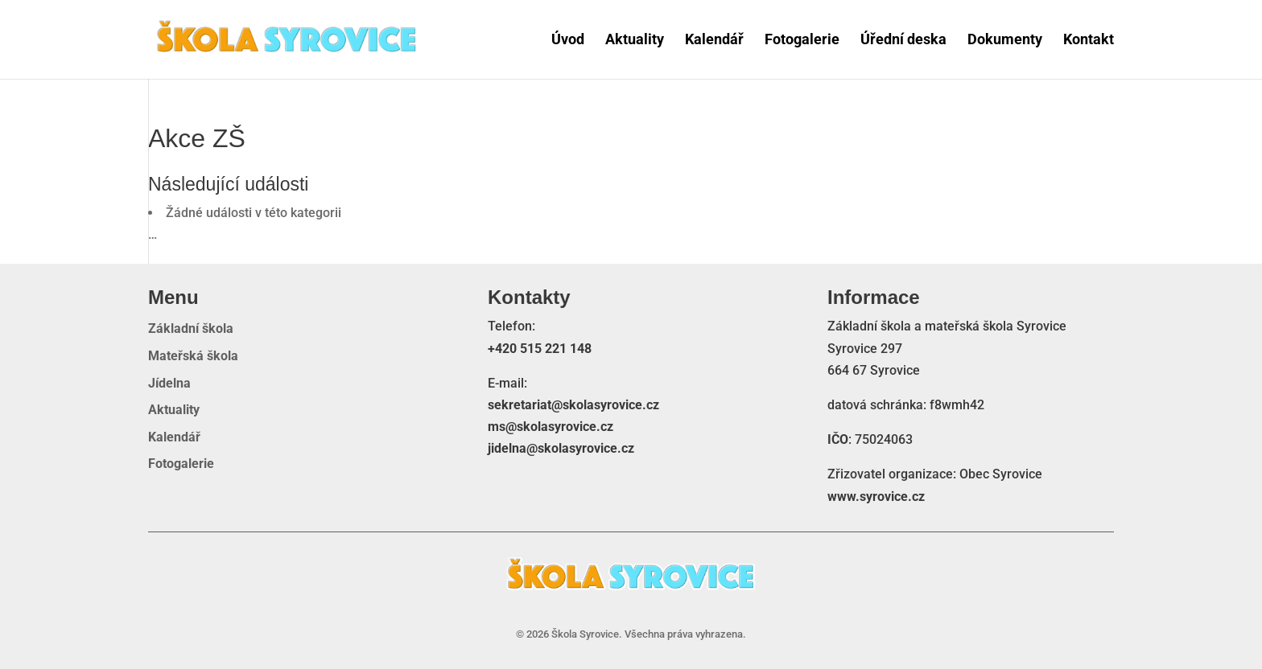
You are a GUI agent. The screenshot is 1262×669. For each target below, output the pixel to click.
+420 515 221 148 (540, 348)
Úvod (567, 39)
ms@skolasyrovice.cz (550, 426)
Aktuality (634, 39)
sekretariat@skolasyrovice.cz (573, 404)
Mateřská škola (193, 356)
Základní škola (190, 329)
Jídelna (169, 383)
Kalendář (714, 39)
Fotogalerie (802, 39)
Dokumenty (1004, 39)
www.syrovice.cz (876, 496)
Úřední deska (903, 39)
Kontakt (1088, 39)
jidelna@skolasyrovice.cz (561, 448)
